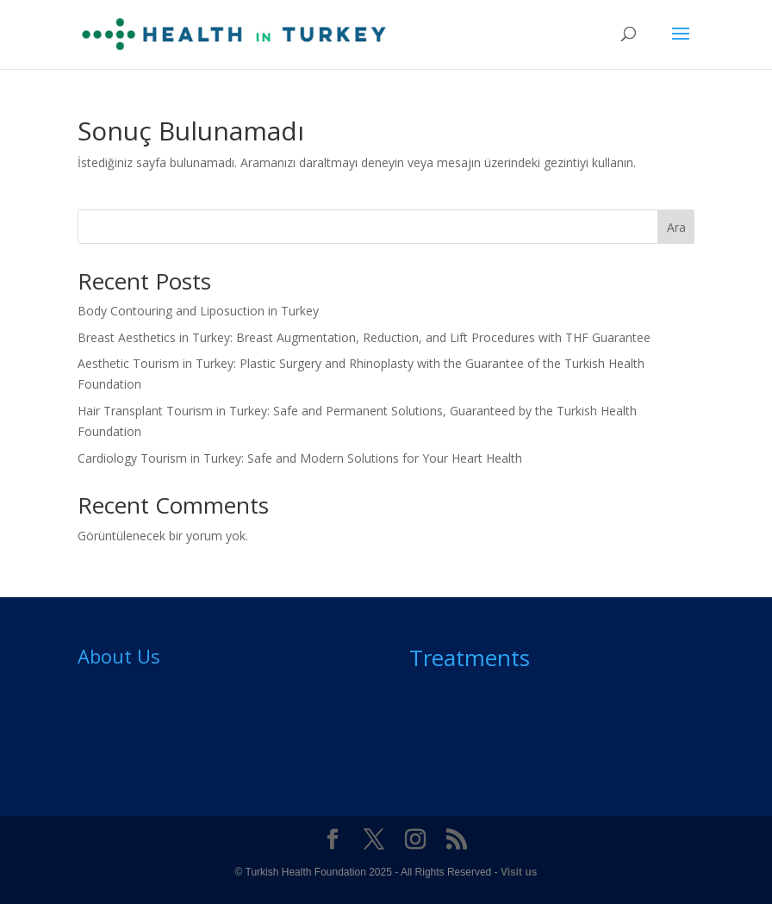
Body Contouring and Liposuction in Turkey (198, 310)
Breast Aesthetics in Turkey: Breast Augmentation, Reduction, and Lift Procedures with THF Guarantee (364, 337)
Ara (676, 227)
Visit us (519, 872)
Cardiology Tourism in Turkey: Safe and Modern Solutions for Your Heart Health (300, 458)
